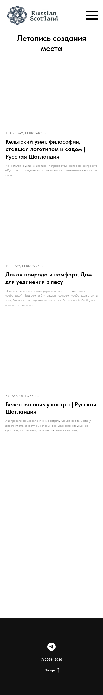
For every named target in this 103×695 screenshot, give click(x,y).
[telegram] (51, 647)
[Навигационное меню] (92, 15)
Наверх (51, 670)
